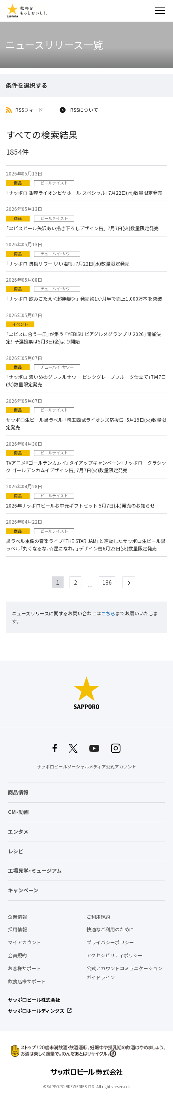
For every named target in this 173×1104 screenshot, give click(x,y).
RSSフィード (29, 110)
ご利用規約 (98, 916)
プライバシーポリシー (110, 942)
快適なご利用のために (110, 929)
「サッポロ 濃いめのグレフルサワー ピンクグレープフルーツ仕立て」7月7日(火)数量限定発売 (86, 380)
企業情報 (17, 916)
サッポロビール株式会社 (34, 999)
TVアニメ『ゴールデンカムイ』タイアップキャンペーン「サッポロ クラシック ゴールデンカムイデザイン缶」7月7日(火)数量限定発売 (86, 466)
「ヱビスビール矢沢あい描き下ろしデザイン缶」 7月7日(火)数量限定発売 (82, 228)
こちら (108, 613)
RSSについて (84, 110)
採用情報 (17, 929)
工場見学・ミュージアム (35, 870)
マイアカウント (24, 942)
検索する (146, 11)
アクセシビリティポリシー (114, 955)
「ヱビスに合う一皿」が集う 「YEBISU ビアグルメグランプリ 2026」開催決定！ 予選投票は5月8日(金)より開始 (83, 337)
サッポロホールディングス (36, 1010)
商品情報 (18, 792)
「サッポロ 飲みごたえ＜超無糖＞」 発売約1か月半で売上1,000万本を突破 (84, 298)
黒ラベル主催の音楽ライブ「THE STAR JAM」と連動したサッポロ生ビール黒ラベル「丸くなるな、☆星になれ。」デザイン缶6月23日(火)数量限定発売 (85, 544)
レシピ (15, 851)
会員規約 (17, 955)
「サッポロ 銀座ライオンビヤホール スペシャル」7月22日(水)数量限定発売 (84, 192)
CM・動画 (18, 812)
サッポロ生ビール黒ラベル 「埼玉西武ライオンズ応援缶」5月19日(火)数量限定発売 (86, 423)
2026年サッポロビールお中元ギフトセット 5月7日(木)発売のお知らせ (80, 505)
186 (107, 582)
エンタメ (18, 831)
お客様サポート (24, 968)
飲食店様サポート (27, 981)
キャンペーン (23, 890)
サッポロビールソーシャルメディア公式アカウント (86, 766)
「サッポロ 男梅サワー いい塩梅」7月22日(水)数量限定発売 (68, 263)
